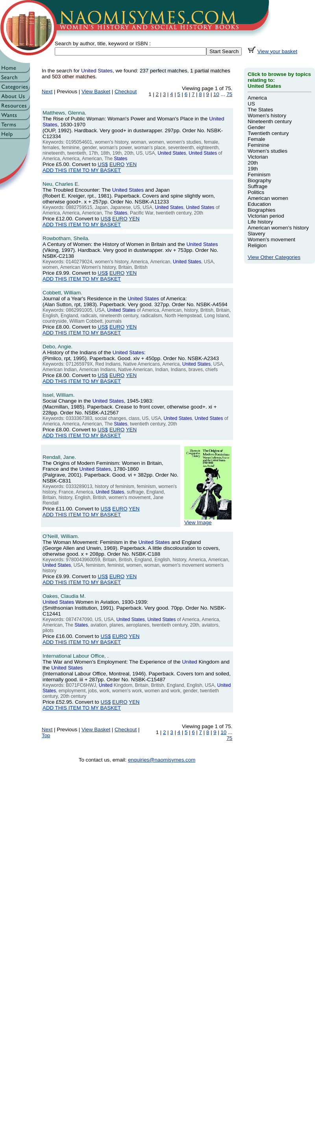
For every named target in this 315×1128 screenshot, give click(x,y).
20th (253, 163)
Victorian (258, 157)
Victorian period (266, 216)
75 (229, 94)
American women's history (278, 228)
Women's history (267, 115)
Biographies (261, 210)
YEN (131, 164)
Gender (256, 127)
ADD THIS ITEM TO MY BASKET (82, 170)
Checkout (126, 91)
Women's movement (271, 239)
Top (46, 735)
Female (256, 139)
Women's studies (267, 151)
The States (260, 110)
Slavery (256, 234)
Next (47, 91)
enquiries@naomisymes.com (161, 760)
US (251, 104)
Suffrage (257, 186)
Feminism (259, 175)
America (257, 98)
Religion (257, 245)
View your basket (277, 51)
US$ (103, 164)
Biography (259, 180)
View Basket (96, 91)
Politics (256, 192)
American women (268, 198)
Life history (260, 222)
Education (259, 204)
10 (216, 94)
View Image (208, 520)
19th (253, 169)
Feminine (258, 145)
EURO (117, 164)
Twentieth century (268, 133)
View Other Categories (274, 257)
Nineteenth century (270, 121)
